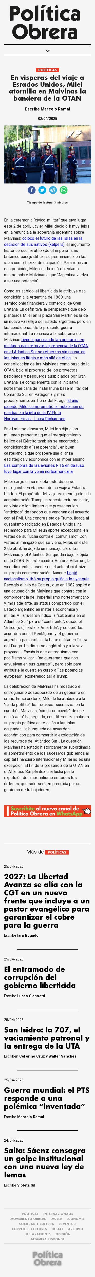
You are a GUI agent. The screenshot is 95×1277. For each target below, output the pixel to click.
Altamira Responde (48, 1239)
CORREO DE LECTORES (29, 1229)
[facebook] (32, 190)
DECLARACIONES (38, 1234)
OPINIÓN (62, 1234)
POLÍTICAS (47, 70)
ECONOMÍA (76, 1219)
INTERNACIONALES (58, 1214)
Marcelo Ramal (55, 109)
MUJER (56, 1219)
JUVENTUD (67, 1224)
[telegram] (53, 190)
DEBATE (57, 1229)
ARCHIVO (75, 1229)
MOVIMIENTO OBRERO (28, 1219)
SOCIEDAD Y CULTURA (36, 1224)
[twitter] (42, 190)
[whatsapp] (64, 190)
